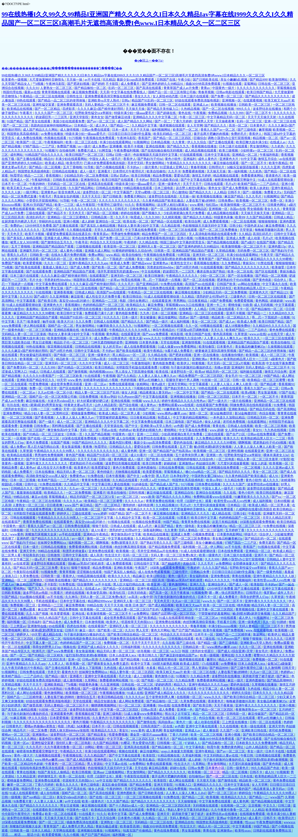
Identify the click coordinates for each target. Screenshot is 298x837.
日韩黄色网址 (277, 204)
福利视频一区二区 (81, 542)
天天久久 (217, 330)
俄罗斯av (269, 592)
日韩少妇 (236, 225)
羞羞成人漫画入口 (56, 267)
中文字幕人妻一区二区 (42, 642)
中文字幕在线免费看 (193, 430)
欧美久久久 (252, 338)
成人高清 (97, 555)
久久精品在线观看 (125, 480)
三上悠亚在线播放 (235, 722)
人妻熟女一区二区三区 (56, 88)
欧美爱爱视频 (33, 263)
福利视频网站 (161, 129)
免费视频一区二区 (23, 605)
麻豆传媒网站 (168, 317)
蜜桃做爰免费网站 (84, 413)
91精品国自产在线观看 (159, 718)
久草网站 (91, 680)
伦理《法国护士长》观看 (194, 501)
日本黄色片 (258, 125)
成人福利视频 (180, 321)
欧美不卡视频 (134, 146)
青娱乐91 (249, 263)
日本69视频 (282, 501)
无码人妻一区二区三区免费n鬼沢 (174, 555)
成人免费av (100, 146)
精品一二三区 (34, 175)
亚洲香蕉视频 (64, 292)
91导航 (89, 167)
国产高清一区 (159, 592)
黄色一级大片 (24, 755)
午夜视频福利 (54, 142)
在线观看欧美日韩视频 (48, 809)
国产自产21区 (236, 434)
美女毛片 (231, 375)
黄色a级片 (158, 384)
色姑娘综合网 (206, 463)
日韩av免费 (196, 768)
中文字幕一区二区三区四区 (214, 609)
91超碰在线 (140, 484)
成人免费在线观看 (233, 688)
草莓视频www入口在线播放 (185, 305)
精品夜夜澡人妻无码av (155, 392)
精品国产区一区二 (50, 209)
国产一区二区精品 (48, 108)
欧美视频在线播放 (224, 104)
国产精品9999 (219, 668)
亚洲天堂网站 (178, 384)
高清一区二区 (239, 125)
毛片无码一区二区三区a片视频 (229, 363)
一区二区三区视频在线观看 (142, 797)
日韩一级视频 (11, 797)
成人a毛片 (145, 526)
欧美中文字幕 (141, 663)
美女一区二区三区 (205, 321)
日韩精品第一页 (102, 217)
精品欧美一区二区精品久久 (230, 317)
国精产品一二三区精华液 (234, 634)
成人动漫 (254, 238)
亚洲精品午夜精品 (96, 534)
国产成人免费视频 (235, 188)
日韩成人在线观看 (53, 371)
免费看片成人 (87, 150)
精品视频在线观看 (226, 175)
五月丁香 (186, 446)
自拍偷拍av (196, 776)
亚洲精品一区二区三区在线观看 (201, 313)
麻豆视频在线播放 (188, 292)
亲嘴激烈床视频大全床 (41, 534)
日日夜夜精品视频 (143, 417)
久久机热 (278, 146)
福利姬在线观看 (251, 371)
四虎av (125, 175)
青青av (206, 88)
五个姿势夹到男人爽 (190, 455)
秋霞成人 (137, 217)
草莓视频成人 (174, 471)
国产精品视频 (130, 659)
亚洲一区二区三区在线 (280, 121)
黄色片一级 (184, 722)
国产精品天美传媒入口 (163, 108)
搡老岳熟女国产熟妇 (211, 271)
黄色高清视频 (223, 334)
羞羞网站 (33, 309)
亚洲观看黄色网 (62, 713)
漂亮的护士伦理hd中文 (212, 296)
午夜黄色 (51, 763)
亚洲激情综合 (90, 179)
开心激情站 (180, 192)
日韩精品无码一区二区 (263, 417)
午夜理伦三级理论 (110, 204)
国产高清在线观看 (149, 88)
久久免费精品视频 (209, 438)
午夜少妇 (184, 79)
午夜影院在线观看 (26, 572)
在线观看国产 (99, 275)
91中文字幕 (248, 159)
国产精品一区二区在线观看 (220, 392)
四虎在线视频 (77, 626)
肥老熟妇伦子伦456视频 (234, 280)
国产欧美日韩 (48, 300)
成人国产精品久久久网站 (135, 121)
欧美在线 (162, 371)
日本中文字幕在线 (217, 154)
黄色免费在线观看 (282, 330)
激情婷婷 (183, 288)
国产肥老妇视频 (78, 83)
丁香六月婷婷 (183, 121)
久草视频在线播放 (265, 684)
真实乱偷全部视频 (115, 784)
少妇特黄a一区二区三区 (257, 150)
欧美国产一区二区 (186, 129)
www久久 (209, 601)
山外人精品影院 (106, 405)
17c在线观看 (210, 663)
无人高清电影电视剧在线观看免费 (213, 234)
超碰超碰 (277, 300)
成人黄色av (148, 405)
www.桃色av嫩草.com (172, 413)
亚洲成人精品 (64, 509)
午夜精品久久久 (71, 751)
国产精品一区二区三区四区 (172, 138)
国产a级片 (248, 242)
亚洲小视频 (71, 221)
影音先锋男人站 (69, 192)
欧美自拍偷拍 (156, 171)
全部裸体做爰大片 (246, 563)
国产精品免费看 (149, 688)
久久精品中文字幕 (145, 125)
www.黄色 (75, 380)
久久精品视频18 (167, 505)
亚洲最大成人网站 (57, 238)
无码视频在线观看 (206, 805)
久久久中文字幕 (90, 363)
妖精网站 (143, 384)
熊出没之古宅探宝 (178, 713)
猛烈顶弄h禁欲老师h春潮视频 (176, 259)
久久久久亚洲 (271, 167)
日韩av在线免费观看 (262, 434)
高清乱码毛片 (36, 217)
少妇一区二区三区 (213, 275)
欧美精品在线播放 (156, 534)
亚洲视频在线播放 (183, 396)
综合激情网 (85, 584)
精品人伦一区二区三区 (234, 659)
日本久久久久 (274, 638)
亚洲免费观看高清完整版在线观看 (109, 96)
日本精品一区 (84, 125)
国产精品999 (258, 79)
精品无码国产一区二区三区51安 (92, 496)
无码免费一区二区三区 (253, 250)
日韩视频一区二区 (170, 743)
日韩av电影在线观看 (230, 92)
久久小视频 (71, 834)
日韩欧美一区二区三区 (255, 104)
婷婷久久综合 (242, 693)
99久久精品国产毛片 (53, 617)
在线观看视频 (253, 100)
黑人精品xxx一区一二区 (129, 355)
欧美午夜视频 (213, 630)
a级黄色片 (277, 359)
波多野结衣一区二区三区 (68, 734)
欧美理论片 (286, 818)
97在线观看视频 (191, 154)
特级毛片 (251, 534)
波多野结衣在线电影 (163, 196)
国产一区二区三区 (16, 125)
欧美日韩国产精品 (260, 92)
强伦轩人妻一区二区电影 (74, 743)
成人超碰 (87, 221)
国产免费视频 (234, 630)
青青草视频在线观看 (56, 92)
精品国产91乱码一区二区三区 (153, 100)
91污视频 (75, 138)
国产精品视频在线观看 (223, 242)
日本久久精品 (41, 830)
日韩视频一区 (20, 530)
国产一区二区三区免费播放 (218, 229)
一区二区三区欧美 (70, 375)
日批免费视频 (89, 396)
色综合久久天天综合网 (106, 242)
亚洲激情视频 (191, 342)
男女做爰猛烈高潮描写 (36, 355)
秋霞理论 (16, 175)
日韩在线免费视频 (172, 467)
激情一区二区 (199, 413)
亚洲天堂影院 (79, 117)
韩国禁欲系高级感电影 (23, 133)
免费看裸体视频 (193, 171)
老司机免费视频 (234, 421)
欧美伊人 (184, 363)
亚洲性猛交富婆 (43, 104)
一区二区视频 (251, 467)
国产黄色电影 (262, 280)
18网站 (90, 747)
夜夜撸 (88, 446)
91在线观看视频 (212, 267)
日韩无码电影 (137, 592)
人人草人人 (56, 663)
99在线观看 (229, 617)
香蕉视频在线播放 (204, 146)
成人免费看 (167, 709)
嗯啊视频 (245, 442)
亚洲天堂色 (28, 551)
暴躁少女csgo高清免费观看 (136, 79)
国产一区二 (163, 121)
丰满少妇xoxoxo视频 (223, 626)
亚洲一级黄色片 (169, 184)
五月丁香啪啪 (73, 167)
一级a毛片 (38, 559)
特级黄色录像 (224, 217)
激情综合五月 (86, 697)
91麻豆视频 (18, 718)
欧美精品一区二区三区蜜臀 (266, 380)
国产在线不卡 (85, 818)
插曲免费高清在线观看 (82, 822)
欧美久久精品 (23, 759)
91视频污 (51, 150)
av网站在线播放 (249, 284)
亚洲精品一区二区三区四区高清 (142, 580)
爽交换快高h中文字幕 (62, 430)
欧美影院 (257, 584)
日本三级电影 (164, 188)
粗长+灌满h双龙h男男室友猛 (42, 405)
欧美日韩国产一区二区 (145, 409)
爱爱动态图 (182, 175)
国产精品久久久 (215, 125)
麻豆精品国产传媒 (29, 584)
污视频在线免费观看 (148, 388)
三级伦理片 (180, 572)
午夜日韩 (247, 755)
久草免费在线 (30, 576)
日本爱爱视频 (60, 718)
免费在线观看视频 (22, 209)
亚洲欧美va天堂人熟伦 (104, 100)
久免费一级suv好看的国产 (233, 789)
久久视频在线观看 (79, 229)
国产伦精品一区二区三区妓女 (44, 434)
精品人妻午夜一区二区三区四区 (132, 672)
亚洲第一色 (214, 455)
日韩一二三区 (41, 409)
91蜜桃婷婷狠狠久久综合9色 (132, 250)
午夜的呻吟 (37, 184)
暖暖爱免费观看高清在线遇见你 (69, 234)
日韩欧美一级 (40, 254)
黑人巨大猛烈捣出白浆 (43, 446)
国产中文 (132, 426)
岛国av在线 (238, 209)
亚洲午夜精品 (205, 751)
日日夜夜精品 (198, 300)
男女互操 (57, 288)
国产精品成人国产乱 (164, 484)
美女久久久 (142, 96)
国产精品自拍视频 (185, 738)
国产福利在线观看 (214, 409)
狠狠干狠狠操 (253, 638)
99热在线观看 (26, 100)
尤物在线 (163, 538)
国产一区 (47, 359)
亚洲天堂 (163, 814)
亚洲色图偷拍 (147, 467)
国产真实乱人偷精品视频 (98, 225)
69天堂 (61, 380)
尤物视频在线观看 (128, 471)
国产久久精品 (127, 375)
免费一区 (276, 200)
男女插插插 (255, 209)
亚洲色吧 (23, 538)
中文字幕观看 (26, 300)
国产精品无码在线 (263, 409)
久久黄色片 (100, 718)
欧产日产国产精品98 (187, 630)
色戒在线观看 (187, 688)
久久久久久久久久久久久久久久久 (89, 209)
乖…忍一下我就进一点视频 (115, 259)
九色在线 (110, 668)
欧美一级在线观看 (254, 726)
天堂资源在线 (114, 426)
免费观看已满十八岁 (99, 313)
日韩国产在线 (166, 79)
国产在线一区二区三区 (43, 438)
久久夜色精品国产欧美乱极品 (163, 200)
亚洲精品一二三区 (105, 300)
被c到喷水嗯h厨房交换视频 (213, 446)
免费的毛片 (239, 133)
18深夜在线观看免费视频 (79, 438)
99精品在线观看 (49, 551)
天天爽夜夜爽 (201, 288)
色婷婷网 (13, 659)
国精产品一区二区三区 (93, 409)
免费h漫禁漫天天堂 (125, 542)
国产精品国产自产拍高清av (172, 451)
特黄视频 (198, 363)
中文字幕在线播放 (121, 538)
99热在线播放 (36, 346)
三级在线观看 (36, 213)
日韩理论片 (217, 167)
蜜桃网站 (170, 430)
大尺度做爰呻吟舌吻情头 (47, 79)
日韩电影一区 (236, 713)
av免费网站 (223, 563)
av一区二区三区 (128, 496)
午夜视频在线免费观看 (99, 138)
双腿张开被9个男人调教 (183, 380)
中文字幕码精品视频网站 (191, 417)
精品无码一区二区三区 (222, 371)
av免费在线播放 (52, 133)
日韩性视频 (137, 492)
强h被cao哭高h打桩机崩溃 (86, 563)
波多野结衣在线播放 (267, 108)
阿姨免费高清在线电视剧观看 (251, 405)
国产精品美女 (97, 734)
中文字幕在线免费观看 (141, 229)
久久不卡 (174, 171)
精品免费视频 (162, 175)
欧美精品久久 (136, 305)
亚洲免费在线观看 (101, 551)
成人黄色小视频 (71, 250)
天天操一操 (74, 79)
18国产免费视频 (221, 300)
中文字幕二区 (20, 559)
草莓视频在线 (286, 88)
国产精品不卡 (57, 213)
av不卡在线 (93, 79)
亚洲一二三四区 (148, 434)
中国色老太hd (254, 225)
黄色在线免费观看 (85, 238)
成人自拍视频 (126, 438)
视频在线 (69, 647)
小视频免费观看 (203, 534)
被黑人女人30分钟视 (25, 242)
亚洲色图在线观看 (192, 588)
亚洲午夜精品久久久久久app (89, 263)
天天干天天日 (91, 196)
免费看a (37, 814)
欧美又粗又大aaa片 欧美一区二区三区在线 (37, 188)
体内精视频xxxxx (101, 371)
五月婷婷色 (169, 309)
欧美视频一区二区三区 (252, 200)
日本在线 (246, 776)
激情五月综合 (268, 159)
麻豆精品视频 (158, 768)
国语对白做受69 (13, 309)
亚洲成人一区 (20, 179)
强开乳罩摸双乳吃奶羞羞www (118, 271)
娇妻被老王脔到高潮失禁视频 (216, 350)
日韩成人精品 (284, 217)
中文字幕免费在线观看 (52, 284)
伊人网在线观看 (34, 325)
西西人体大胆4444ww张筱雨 (70, 730)
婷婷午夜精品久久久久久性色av (184, 401)
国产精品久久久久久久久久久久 (267, 96)
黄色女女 (97, 117)
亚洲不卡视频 (236, 313)
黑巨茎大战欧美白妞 (164, 179)
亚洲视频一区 (232, 100)
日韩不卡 (234, 192)
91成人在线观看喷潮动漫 (276, 179)
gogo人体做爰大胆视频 (177, 751)
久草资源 (241, 334)
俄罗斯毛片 (119, 409)
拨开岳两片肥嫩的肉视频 (211, 133)
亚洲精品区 (199, 209)
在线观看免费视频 (39, 509)
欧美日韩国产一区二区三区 (85, 154)
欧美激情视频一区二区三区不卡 (243, 204)
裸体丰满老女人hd (276, 455)
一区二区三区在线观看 (278, 338)
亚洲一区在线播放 (207, 355)
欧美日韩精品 (105, 367)
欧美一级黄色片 (210, 555)
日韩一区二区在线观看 (175, 104)
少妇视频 (149, 413)
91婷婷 (282, 622)
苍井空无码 (135, 163)
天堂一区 (69, 409)
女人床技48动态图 (166, 96)
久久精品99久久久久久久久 (272, 325)
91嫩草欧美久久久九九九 (115, 325)
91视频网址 (141, 142)
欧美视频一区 (30, 359)
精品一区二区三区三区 (245, 526)
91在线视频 (44, 292)
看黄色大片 (69, 672)
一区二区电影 (225, 459)
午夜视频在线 (73, 755)
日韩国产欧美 (227, 284)
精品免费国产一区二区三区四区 (164, 234)
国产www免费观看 (155, 334)
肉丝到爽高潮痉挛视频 (130, 547)
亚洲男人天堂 (204, 121)
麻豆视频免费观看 (85, 92)
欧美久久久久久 (119, 576)
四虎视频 (106, 547)
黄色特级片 (105, 471)
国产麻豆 (283, 676)
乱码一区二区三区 (121, 88)
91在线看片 (87, 814)
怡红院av (212, 204)
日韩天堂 (51, 388)
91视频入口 (183, 784)
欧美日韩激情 (154, 275)
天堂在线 (140, 768)
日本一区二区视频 (165, 313)
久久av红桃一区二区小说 (55, 392)
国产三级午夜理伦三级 (247, 668)
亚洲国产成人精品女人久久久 (98, 647)
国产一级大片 (218, 401)
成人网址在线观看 (29, 693)
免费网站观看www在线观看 (213, 496)
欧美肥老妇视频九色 (147, 430)
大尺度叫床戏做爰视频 (233, 463)
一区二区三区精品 (72, 763)
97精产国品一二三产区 (39, 146)
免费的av (16, 225)
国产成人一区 (239, 584)
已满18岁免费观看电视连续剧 (105, 163)
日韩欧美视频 (11, 592)
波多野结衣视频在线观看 (123, 463)
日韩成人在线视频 (107, 321)
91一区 (135, 680)
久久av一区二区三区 (83, 488)
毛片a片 (230, 184)
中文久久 (270, 805)
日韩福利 (34, 622)
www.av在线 (257, 334)
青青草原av (101, 234)
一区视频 (19, 438)
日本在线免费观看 (231, 551)
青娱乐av (160, 638)
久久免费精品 (231, 263)
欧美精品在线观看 (94, 330)
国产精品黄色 (52, 622)
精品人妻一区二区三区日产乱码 (97, 392)
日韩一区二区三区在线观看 (178, 229)
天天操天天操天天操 (255, 213)
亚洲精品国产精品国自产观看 (53, 246)
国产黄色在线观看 (249, 738)
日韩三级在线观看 (222, 309)
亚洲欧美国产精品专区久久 (35, 380)
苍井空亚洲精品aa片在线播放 (158, 551)
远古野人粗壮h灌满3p (191, 188)
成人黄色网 (129, 451)
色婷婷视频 (128, 380)
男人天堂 (142, 630)
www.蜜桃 (197, 204)
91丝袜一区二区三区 (216, 380)
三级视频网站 (115, 772)
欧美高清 (258, 363)
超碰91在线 (178, 768)
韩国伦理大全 (31, 789)
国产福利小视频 (114, 509)
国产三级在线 (186, 642)
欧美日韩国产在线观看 (118, 179)
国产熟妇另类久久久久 (180, 388)
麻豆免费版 (156, 305)
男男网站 (180, 300)
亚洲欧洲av (200, 359)
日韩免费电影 (139, 209)
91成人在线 (135, 693)
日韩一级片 (123, 154)
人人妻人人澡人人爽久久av (223, 338)
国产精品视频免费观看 (164, 547)
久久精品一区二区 (155, 818)
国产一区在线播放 (241, 275)
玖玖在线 (13, 405)
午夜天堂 (267, 254)
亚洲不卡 (261, 555)
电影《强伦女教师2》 (135, 300)
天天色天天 (77, 213)
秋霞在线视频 (131, 280)
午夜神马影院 (56, 83)
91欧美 (248, 305)
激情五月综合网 (275, 371)
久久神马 (72, 597)
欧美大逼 (135, 338)
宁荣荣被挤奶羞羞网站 (112, 417)
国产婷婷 (98, 83)
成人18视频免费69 (238, 325)
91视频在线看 (233, 83)
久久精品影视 (171, 225)
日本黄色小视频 (129, 818)
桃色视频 (243, 605)
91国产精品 (15, 121)
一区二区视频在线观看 (167, 325)
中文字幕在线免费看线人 (129, 92)
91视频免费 (49, 572)
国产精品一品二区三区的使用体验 (62, 100)
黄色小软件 (173, 159)
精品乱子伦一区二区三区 (71, 342)
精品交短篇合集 (105, 701)
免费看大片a (273, 192)
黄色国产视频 (75, 455)
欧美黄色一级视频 (15, 79)
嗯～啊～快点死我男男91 (227, 592)
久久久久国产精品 (215, 567)
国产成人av (227, 321)
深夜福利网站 (153, 530)
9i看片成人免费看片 (179, 350)
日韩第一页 (162, 250)
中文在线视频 (151, 271)
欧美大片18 (65, 321)
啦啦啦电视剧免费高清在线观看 (85, 638)
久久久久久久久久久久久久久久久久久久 (60, 530)
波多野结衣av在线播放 (263, 484)
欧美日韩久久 (148, 655)
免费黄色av (78, 476)
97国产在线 (287, 392)
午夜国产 (141, 567)
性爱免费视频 (39, 384)
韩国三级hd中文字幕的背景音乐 (182, 242)
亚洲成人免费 (236, 238)
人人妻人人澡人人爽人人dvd (186, 793)
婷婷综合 (245, 793)
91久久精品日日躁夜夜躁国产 (136, 559)
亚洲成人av (201, 104)
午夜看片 (26, 113)
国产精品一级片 (157, 321)
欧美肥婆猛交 (101, 467)
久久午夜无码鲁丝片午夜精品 (23, 668)
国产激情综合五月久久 (57, 242)
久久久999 (236, 113)
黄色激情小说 (165, 676)
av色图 (178, 426)
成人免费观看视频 (216, 221)
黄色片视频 (81, 722)
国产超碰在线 (167, 113)
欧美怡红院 (117, 592)
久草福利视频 (192, 755)
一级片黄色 (150, 167)
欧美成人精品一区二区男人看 (120, 413)
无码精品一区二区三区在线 (66, 184)
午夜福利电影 (270, 154)
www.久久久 (152, 338)
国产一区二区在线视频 (218, 108)
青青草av (216, 359)
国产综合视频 (129, 405)
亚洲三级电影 (113, 713)
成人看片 (255, 818)
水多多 (151, 668)
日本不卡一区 (207, 597)
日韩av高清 (98, 359)
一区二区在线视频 (244, 221)
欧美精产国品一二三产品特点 (259, 184)
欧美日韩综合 (133, 296)
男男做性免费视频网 (125, 234)
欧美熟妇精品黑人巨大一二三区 (256, 288)
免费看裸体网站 (252, 175)
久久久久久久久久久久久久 (256, 88)
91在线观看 (93, 375)
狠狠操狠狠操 (268, 221)
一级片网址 (31, 192)
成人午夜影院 (86, 204)
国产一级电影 (200, 317)
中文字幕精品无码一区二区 (226, 117)
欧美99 (240, 217)
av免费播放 (229, 663)
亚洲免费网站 (13, 413)
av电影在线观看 (231, 388)
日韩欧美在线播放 (66, 179)
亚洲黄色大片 (229, 159)
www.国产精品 (149, 309)
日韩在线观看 (214, 184)
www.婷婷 (100, 513)
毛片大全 (36, 280)
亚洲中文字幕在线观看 (278, 588)
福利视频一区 (17, 622)
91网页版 (105, 150)
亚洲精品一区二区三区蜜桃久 (68, 217)
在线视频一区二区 (88, 509)
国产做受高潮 (33, 705)
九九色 (145, 313)
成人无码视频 (264, 305)
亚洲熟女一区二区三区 (117, 822)
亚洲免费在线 (220, 576)
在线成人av (278, 142)
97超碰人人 (192, 743)
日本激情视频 (95, 622)
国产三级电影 (247, 129)
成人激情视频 (70, 129)
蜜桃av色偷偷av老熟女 (40, 726)
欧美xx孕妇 (108, 396)
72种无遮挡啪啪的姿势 (107, 342)
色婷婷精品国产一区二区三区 (104, 305)
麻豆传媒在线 (36, 401)
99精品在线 (21, 496)
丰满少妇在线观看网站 (116, 142)
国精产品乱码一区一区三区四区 (174, 613)
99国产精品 (272, 375)
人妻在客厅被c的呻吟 (201, 200)
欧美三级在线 (206, 638)
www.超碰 (217, 430)
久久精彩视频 (172, 217)
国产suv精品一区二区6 (39, 797)
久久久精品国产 (283, 613)
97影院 (285, 459)
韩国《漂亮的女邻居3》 (199, 651)
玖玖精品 (109, 79)
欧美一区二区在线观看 (159, 517)
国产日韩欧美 (113, 196)
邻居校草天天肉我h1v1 (137, 622)
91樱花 (57, 409)
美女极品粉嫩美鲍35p (250, 346)
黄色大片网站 (161, 630)
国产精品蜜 (268, 384)
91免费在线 (96, 476)
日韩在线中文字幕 (147, 563)
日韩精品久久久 (120, 446)
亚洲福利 (190, 159)
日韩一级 (239, 380)
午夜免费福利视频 (127, 150)
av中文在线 (104, 780)
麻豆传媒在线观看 (226, 163)
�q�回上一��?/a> (149, 60)
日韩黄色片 (119, 338)
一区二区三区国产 (33, 430)
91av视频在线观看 (33, 597)
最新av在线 (32, 92)
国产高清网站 (286, 409)
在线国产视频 (266, 242)
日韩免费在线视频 (208, 484)
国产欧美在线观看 (28, 267)
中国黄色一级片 (223, 88)
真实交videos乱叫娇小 (75, 300)
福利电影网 (145, 505)
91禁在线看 (265, 263)
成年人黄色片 (208, 159)
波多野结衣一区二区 (97, 192)
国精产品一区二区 (61, 325)
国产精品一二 (120, 125)
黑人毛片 (162, 476)
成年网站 (17, 154)
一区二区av (28, 392)
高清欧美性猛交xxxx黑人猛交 (47, 476)
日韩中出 (31, 484)
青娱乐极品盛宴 (107, 826)
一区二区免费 (38, 730)
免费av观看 (28, 609)
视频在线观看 (128, 751)
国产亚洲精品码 (147, 284)
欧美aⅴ (200, 371)
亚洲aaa (98, 772)
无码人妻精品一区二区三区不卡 (107, 104)
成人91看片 (138, 455)
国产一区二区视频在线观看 (170, 209)
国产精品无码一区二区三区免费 (36, 567)
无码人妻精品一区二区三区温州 (201, 530)
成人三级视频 (143, 676)
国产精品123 (279, 292)
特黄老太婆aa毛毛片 (78, 405)
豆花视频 (255, 805)
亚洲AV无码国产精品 (38, 204)
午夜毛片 (45, 196)
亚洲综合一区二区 (109, 221)
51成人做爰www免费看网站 (177, 346)
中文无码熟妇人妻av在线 (221, 755)
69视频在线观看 (211, 325)
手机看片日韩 (227, 622)
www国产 (276, 797)
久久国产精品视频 (259, 217)
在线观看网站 (257, 421)
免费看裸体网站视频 (83, 547)
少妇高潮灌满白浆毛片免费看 (184, 213)
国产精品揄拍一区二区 (90, 88)
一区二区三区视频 (39, 330)
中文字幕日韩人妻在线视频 (111, 484)
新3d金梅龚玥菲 (221, 413)
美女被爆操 (148, 317)
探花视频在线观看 (60, 346)
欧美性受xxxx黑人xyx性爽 (232, 501)
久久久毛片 (254, 196)
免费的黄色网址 (232, 747)
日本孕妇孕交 (180, 476)
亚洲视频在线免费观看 (223, 467)
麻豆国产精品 (234, 196)
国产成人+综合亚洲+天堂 (236, 651)
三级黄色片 (238, 296)
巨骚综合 (200, 138)
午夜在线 (255, 513)
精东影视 (177, 334)
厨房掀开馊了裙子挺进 (258, 676)
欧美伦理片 (74, 163)
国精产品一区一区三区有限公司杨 (172, 92)
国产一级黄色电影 (270, 572)
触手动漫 (49, 321)
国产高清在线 (77, 789)
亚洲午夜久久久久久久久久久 (47, 463)
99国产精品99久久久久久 (90, 442)
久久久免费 (83, 321)
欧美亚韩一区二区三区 (120, 246)
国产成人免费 (80, 267)
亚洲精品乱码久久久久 (140, 488)
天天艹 (21, 321)
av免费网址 (142, 613)
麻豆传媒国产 (258, 713)
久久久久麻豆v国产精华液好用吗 (100, 108)
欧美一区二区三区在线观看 (236, 718)
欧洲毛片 (39, 651)
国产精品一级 (207, 642)
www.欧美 (148, 496)
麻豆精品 (86, 505)
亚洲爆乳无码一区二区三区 (39, 250)
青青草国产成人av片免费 (181, 88)
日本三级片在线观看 (195, 96)
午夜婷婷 (130, 242)
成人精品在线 (222, 513)
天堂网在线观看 (64, 830)
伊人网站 (217, 547)
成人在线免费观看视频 (140, 346)
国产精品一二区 (193, 797)
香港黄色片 (273, 175)
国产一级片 (47, 421)
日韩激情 (54, 555)
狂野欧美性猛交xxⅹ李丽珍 (94, 113)
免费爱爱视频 (244, 300)
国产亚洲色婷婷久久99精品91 (163, 83)
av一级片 (84, 146)
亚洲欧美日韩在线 (254, 730)
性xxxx (250, 822)
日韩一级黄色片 (238, 768)
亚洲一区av (21, 743)
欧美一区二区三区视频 (271, 426)
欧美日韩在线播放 (269, 492)
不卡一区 (243, 309)
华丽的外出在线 (50, 221)
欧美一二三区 (64, 204)
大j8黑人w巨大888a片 (155, 480)
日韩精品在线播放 (65, 171)
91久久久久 (112, 317)
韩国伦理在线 (13, 92)
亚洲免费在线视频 (168, 622)
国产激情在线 (147, 722)
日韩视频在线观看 (181, 638)
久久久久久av (73, 501)
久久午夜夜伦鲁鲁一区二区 (63, 747)
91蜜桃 (164, 367)
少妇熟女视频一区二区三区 (127, 359)
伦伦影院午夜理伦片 (16, 814)
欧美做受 (278, 267)
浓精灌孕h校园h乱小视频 (101, 380)
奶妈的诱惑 (163, 684)
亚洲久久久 (198, 584)
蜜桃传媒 (235, 305)
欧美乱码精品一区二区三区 (172, 133)
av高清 (133, 597)
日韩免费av (226, 200)
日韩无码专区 (222, 288)
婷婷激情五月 (48, 776)
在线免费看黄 (181, 705)
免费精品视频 (218, 113)
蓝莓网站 (250, 83)
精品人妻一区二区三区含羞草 (258, 459)
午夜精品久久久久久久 (182, 275)
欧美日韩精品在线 (111, 697)
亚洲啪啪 (131, 342)
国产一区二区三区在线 (222, 776)
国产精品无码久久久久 (235, 471)
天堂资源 (246, 229)
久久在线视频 (229, 726)
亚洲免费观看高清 (70, 104)
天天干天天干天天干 (146, 642)
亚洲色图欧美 (127, 793)
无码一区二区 (90, 430)
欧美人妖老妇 (260, 188)
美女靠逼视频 (71, 446)
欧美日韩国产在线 (198, 334)
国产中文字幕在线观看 (197, 179)
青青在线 (219, 426)
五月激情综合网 (53, 229)
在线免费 (185, 309)
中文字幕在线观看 (155, 396)
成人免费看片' (23, 471)
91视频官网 (107, 438)
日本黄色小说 (215, 768)
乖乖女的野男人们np (254, 597)
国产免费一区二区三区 (227, 96)
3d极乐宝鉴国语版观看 (243, 167)
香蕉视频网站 (146, 204)
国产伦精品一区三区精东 (75, 367)
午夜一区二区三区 (192, 117)
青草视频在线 (245, 609)
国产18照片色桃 (187, 267)
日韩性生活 (74, 96)
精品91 (49, 159)
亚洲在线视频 (155, 146)
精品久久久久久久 (218, 580)
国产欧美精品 (148, 617)
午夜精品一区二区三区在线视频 (42, 96)
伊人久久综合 (197, 142)
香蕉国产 (145, 138)
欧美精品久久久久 (70, 588)
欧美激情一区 (85, 259)
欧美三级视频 (229, 150)
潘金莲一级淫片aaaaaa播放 (149, 734)
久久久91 (32, 88)
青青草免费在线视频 (96, 480)
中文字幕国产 (123, 192)
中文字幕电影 (195, 747)
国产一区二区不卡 (259, 113)
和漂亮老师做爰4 (74, 551)
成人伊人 (102, 125)
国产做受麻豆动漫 (118, 117)
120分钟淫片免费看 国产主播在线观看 (52, 225)
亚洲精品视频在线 (67, 330)
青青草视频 (67, 572)
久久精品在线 (149, 242)
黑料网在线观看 (63, 426)
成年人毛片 (285, 592)
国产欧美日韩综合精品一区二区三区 (133, 634)
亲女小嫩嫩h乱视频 (234, 79)
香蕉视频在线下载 (88, 713)
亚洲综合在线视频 (209, 492)
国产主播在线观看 (221, 142)
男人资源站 (200, 668)
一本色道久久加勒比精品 (228, 417)
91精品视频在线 (169, 755)
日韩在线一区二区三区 (274, 83)
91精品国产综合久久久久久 (44, 154)
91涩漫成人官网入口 (174, 167)
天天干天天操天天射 (262, 117)
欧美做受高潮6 (97, 592)
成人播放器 (211, 730)
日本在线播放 (45, 471)
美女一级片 (145, 259)
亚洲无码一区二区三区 (209, 254)
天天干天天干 (193, 184)
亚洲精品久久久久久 (195, 513)
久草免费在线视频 (193, 701)
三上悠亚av (18, 626)
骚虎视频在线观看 (172, 125)
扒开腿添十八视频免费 (32, 288)
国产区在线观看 (266, 271)
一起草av (113, 280)
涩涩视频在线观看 (89, 572)
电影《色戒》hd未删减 (74, 726)
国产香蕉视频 (44, 417)
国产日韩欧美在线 (206, 79)
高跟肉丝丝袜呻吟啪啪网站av (52, 125)
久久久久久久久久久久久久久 (120, 200)
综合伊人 (280, 280)
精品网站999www (100, 601)
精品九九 (180, 684)
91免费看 (280, 405)
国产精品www (141, 263)
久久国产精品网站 (81, 188)
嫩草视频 (265, 129)
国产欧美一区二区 (105, 267)
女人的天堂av (112, 346)
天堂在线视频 (170, 342)
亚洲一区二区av (96, 384)
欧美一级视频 (210, 655)
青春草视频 (206, 92)
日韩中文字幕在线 (87, 350)
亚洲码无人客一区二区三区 (157, 246)
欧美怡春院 (207, 346)
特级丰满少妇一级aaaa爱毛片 (134, 113)
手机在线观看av (47, 601)
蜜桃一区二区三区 (109, 747)
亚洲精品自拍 (184, 492)
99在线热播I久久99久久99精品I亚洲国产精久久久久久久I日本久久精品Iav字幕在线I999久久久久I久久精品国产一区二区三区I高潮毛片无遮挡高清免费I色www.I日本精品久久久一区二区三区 (133, 75)
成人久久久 (271, 480)
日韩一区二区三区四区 (214, 396)
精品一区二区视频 (235, 772)
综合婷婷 (110, 309)
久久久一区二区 (55, 263)
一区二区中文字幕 (186, 392)
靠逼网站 (259, 634)
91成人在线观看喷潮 (24, 793)
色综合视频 (267, 413)
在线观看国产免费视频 (212, 405)
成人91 (274, 476)
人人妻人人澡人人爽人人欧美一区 (234, 384)
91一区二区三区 (250, 375)
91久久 (129, 204)
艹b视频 (38, 83)
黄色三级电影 (90, 784)
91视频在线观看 (119, 521)
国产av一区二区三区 (101, 121)
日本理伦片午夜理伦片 (129, 171)
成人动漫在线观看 (132, 668)
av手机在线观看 (70, 534)
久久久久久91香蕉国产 (39, 375)
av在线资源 (287, 159)
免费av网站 (96, 254)
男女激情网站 (260, 146)
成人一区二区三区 (274, 355)
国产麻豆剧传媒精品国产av (179, 655)
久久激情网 (273, 668)
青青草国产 (206, 259)
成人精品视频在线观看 (201, 150)
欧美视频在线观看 (279, 809)
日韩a (126, 100)
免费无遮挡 (267, 542)
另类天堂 (53, 672)
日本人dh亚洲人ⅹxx (123, 655)
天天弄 (104, 92)
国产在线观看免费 (39, 271)
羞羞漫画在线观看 (29, 492)
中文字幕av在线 (116, 763)
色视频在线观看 (55, 138)
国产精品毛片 (171, 563)
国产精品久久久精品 (198, 217)
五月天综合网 (106, 818)
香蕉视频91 (54, 175)
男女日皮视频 (42, 342)
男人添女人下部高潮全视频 (134, 371)
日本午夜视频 (116, 476)
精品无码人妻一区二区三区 (76, 471)
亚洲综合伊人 (218, 584)
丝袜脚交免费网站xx (52, 542)
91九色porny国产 (129, 396)
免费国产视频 (67, 146)
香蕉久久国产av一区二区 (218, 129)
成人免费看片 (130, 83)
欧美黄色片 (82, 467)
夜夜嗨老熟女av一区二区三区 (256, 709)
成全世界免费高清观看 (66, 384)
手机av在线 (109, 430)
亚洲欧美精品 (238, 409)
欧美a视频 (248, 392)
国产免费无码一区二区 (23, 367)
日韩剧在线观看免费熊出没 (272, 830)
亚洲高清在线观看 (101, 184)
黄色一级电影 (185, 526)
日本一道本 (120, 129)
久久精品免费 (234, 480)
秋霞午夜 (213, 747)
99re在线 (164, 705)
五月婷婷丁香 (235, 530)
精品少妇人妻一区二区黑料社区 (47, 413)
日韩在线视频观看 (23, 517)
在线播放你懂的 (232, 355)
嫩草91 (212, 659)
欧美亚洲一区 (157, 584)
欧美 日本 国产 (136, 605)
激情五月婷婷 (202, 175)
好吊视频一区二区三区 (153, 651)
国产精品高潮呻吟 (280, 680)
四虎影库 (69, 108)
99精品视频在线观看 (138, 188)
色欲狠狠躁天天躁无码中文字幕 (155, 154)
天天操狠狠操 (187, 801)
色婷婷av (125, 430)
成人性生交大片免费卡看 (103, 296)
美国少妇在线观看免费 (69, 121)
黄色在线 (185, 113)
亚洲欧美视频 (124, 567)
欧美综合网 (193, 221)
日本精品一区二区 (49, 638)
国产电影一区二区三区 (70, 355)
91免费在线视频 (172, 284)
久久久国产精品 (118, 801)
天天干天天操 (140, 129)
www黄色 (16, 534)
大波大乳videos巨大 (61, 401)
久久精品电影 (145, 538)
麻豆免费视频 (275, 225)
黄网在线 (227, 655)
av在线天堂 (276, 334)
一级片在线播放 (240, 401)
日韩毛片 (121, 209)
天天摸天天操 (206, 780)
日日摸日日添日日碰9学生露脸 (130, 133)
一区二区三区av (207, 617)
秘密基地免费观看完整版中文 (236, 179)
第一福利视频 (238, 171)
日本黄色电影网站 (230, 534)
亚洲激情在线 (37, 626)
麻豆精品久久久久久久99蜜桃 (272, 259)
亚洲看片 (104, 171)
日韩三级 (284, 805)
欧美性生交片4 (181, 263)
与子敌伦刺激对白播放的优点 (169, 359)
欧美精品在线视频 (20, 108)
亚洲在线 (78, 613)
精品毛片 (20, 730)
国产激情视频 (78, 371)
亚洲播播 (116, 146)
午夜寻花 (82, 242)
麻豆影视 (77, 296)
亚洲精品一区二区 (245, 154)
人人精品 (220, 192)
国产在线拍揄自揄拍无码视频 (162, 150)
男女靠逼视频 (268, 392)
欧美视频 (252, 355)
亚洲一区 (145, 451)
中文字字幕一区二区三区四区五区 (131, 738)
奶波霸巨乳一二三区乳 (52, 117)
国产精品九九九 (178, 146)
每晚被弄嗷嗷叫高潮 (269, 229)
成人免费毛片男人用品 (78, 826)
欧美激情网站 (278, 79)
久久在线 (230, 492)
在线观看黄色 (64, 521)
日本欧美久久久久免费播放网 (257, 743)
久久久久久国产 (234, 484)
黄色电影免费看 (126, 313)
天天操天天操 (135, 108)
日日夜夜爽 (54, 505)
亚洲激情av (186, 463)
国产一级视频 (252, 192)
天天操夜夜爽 (225, 121)
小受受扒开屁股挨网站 (42, 200)
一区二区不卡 (269, 396)
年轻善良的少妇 (34, 555)
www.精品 (113, 254)
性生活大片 (113, 555)
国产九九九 (36, 588)
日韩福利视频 (131, 647)
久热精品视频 (191, 108)
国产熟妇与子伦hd (150, 159)
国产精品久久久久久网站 (174, 496)
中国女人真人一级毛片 (105, 159)
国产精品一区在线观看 (167, 221)
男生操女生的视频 (67, 196)
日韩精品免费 (200, 572)
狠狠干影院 (100, 526)
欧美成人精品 (55, 163)
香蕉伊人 (255, 133)
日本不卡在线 (275, 751)
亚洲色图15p (277, 246)
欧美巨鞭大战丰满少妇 (252, 142)
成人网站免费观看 (221, 509)
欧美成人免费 (120, 263)
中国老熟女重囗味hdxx (207, 476)
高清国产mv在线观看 (200, 284)
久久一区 (192, 325)
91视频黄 (283, 772)
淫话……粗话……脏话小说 (21, 834)
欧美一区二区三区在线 (82, 142)
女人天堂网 (195, 125)
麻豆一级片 (87, 630)
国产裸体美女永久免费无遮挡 (108, 663)
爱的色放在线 (183, 442)
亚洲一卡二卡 (216, 305)
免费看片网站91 (135, 196)
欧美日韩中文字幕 (70, 313)
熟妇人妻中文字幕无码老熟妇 (188, 809)
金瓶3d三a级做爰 (279, 663)
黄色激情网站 (178, 584)
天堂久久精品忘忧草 (109, 229)
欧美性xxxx (243, 830)
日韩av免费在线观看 (96, 129)
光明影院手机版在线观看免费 (137, 367)
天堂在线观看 (83, 701)
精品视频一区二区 (266, 138)
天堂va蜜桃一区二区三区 (152, 192)
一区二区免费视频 (79, 492)
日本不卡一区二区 (15, 184)
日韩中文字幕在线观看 (86, 617)
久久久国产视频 (111, 488)
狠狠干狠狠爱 (81, 567)
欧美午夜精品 (279, 163)
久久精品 (245, 234)
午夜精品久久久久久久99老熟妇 (40, 688)
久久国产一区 (230, 730)
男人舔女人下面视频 (87, 668)
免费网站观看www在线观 (176, 405)
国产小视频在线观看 (110, 167)
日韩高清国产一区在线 (157, 726)
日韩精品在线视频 (88, 346)
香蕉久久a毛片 (17, 254)
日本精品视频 (161, 142)
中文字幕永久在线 (275, 284)
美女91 (258, 430)
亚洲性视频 (235, 451)
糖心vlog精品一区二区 (201, 471)
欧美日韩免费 (152, 463)
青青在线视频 (242, 576)
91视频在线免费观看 (209, 238)
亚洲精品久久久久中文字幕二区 (155, 117)
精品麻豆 (139, 576)
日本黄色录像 (149, 342)
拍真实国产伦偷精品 (137, 830)
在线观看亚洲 (162, 300)
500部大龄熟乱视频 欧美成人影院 (176, 663)
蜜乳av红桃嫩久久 (151, 380)
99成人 (34, 371)
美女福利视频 (199, 576)
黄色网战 (262, 300)
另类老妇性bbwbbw (160, 267)
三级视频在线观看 (89, 246)
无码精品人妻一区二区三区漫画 (24, 334)
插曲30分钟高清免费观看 (203, 83)
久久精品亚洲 (26, 776)
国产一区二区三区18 (222, 793)
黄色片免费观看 (37, 442)
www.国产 (72, 505)
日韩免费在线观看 (162, 288)
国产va (277, 496)
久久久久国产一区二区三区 (54, 113)
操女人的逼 (129, 392)
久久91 (129, 630)
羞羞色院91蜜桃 (120, 442)
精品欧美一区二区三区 (72, 359)
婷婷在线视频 (130, 213)
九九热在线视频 (275, 430)
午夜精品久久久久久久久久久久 (189, 163)
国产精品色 (195, 421)
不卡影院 (112, 83)
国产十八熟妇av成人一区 (127, 805)
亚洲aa (221, 818)
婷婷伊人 (63, 513)
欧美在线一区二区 (136, 221)
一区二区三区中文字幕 (97, 517)
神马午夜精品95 (164, 330)
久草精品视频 (226, 250)
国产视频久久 (152, 213)
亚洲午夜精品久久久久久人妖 (274, 576)
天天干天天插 (114, 605)
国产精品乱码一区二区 (57, 259)
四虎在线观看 (30, 259)
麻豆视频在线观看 (94, 805)
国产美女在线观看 (38, 121)
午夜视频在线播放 (113, 693)
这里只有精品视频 (225, 521)
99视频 (137, 401)
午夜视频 (200, 113)
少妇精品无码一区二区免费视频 (86, 175)
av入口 (176, 651)
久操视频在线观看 (280, 346)
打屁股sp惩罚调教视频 (193, 330)
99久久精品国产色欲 (265, 768)
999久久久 (243, 108)
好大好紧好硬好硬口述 (93, 401)
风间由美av (166, 722)
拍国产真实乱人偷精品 (120, 572)
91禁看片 (183, 517)
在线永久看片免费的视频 (69, 254)
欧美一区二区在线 (240, 271)
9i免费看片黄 (22, 801)
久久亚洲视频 (59, 296)
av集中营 (148, 476)
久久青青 (179, 142)
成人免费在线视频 (29, 138)
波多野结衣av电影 (36, 592)
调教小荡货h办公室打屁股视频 (229, 138)
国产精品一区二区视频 (45, 167)
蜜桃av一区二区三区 (16, 734)
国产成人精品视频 (161, 605)
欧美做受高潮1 (130, 826)
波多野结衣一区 (182, 371)
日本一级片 (130, 317)
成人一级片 (88, 171)
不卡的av (133, 167)
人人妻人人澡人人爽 (48, 801)
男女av (11, 688)
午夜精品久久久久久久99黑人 (130, 330)
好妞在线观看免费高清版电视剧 (197, 100)
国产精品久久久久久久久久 (50, 538)
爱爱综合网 (142, 446)
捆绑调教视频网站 (104, 705)
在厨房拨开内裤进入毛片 (19, 221)
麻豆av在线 (39, 496)
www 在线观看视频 (259, 630)
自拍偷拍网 (67, 150)
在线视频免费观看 (253, 814)
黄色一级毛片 (178, 576)
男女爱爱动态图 (143, 743)
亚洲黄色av (49, 192)
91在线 (51, 588)
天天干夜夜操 (180, 592)
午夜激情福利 (141, 363)
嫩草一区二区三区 (20, 784)
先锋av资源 (222, 367)
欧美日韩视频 (141, 175)
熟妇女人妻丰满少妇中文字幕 (139, 225)
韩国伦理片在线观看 (172, 759)
